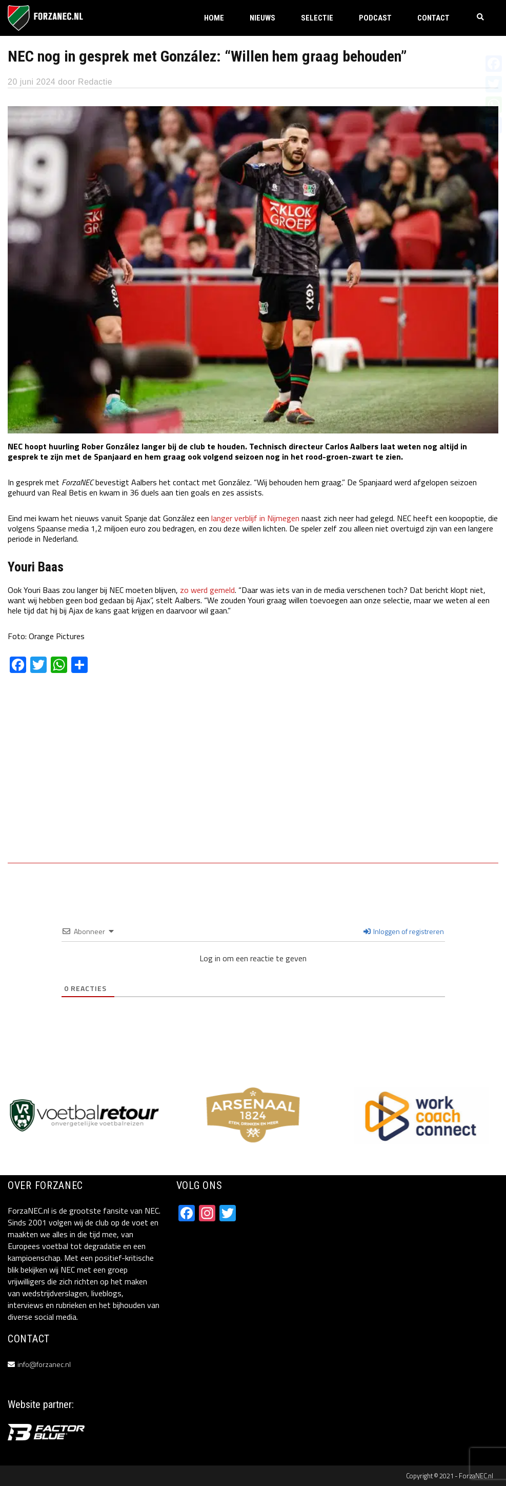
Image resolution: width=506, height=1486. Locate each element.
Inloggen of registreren (403, 931)
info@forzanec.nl (44, 1364)
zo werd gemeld (207, 590)
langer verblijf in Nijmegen (255, 518)
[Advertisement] (253, 775)
